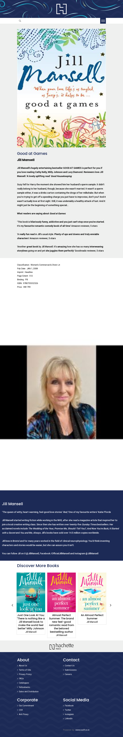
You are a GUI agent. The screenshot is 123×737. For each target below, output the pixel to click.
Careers (68, 674)
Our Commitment (26, 705)
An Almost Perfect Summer (92, 616)
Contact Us (70, 665)
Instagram (69, 714)
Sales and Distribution (29, 691)
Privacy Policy (25, 674)
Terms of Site (25, 670)
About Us (23, 665)
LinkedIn (68, 718)
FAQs (21, 678)
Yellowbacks (24, 687)
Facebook (69, 705)
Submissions (71, 670)
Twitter (68, 710)
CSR (21, 710)
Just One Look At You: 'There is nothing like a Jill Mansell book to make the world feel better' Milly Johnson (31, 621)
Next (111, 605)
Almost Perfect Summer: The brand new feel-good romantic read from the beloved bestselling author (61, 623)
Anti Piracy (23, 714)
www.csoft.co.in (82, 730)
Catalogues (24, 683)
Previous (12, 605)
